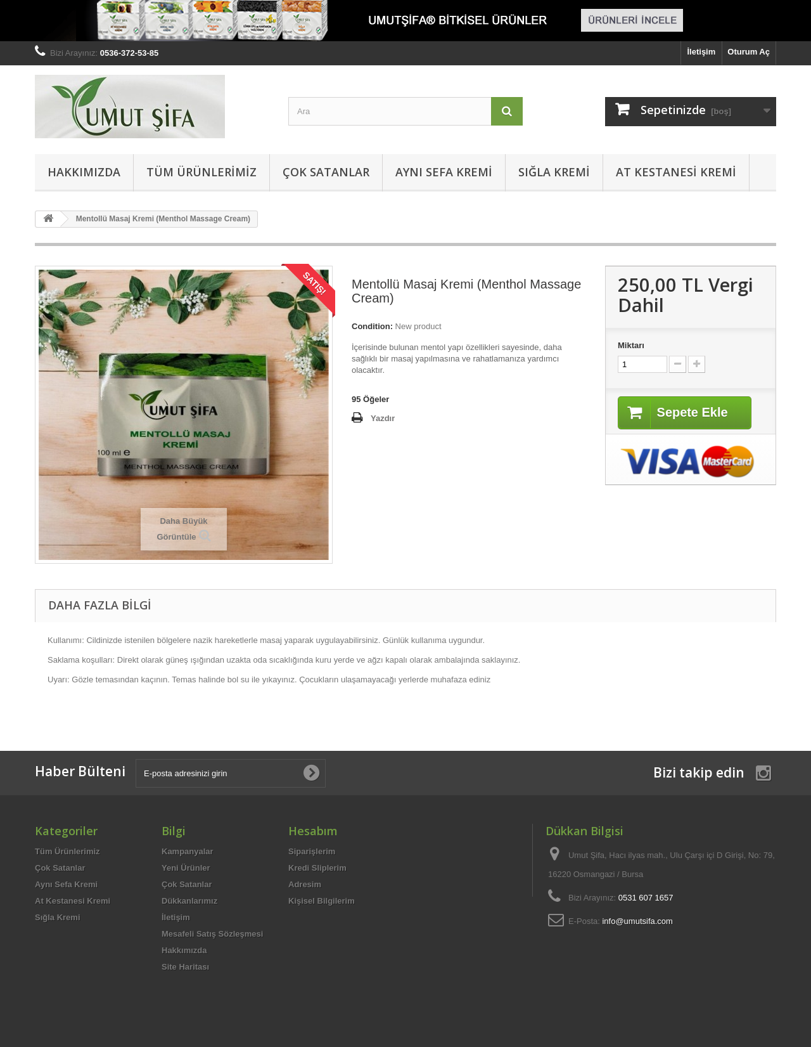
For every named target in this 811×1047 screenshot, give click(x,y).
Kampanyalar (188, 851)
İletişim (701, 51)
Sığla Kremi (554, 171)
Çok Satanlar (326, 171)
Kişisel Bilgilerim (321, 901)
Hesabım (313, 830)
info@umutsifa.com (637, 921)
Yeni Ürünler (186, 868)
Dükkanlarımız (189, 901)
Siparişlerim (311, 851)
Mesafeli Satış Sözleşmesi (212, 934)
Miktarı (631, 345)
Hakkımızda (84, 171)
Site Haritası (185, 967)
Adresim (304, 884)
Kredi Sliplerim (317, 868)
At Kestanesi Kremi (676, 171)
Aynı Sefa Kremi (443, 171)
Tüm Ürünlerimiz (201, 171)
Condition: (372, 326)
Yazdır (383, 418)
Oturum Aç (748, 51)
